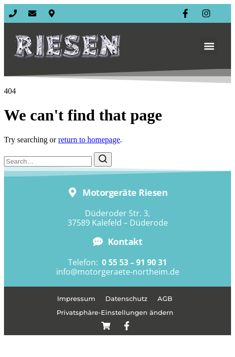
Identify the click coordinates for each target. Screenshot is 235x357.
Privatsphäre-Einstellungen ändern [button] (115, 312)
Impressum (76, 298)
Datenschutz (126, 298)
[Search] (103, 159)
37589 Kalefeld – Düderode (118, 222)
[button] (209, 46)
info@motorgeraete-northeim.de (117, 271)
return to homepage (89, 139)
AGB (164, 298)
